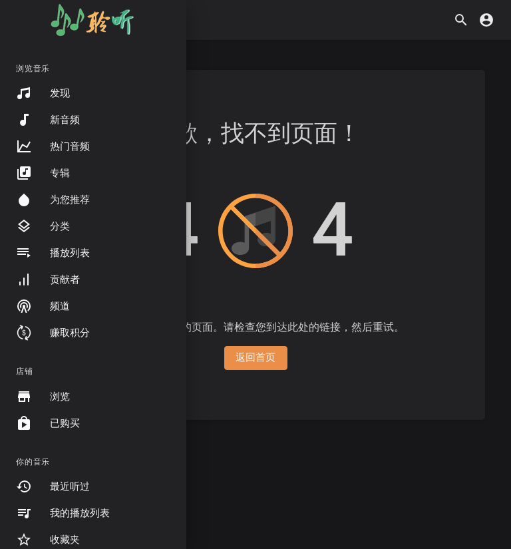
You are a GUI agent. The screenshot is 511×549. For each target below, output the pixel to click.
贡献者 (48, 279)
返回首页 (256, 357)
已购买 (48, 423)
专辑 (43, 173)
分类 (43, 226)
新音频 (48, 120)
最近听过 (53, 486)
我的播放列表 (63, 513)
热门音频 (53, 146)
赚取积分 (53, 333)
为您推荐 (53, 200)
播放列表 (53, 253)
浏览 (43, 397)
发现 (43, 93)
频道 (43, 306)
